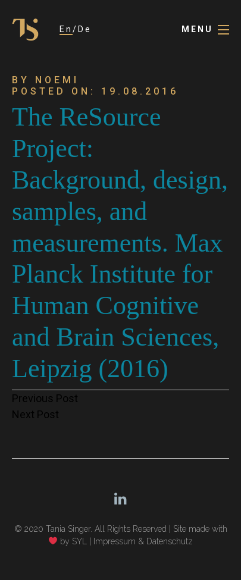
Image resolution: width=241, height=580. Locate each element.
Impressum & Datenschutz (143, 541)
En (66, 29)
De (85, 29)
